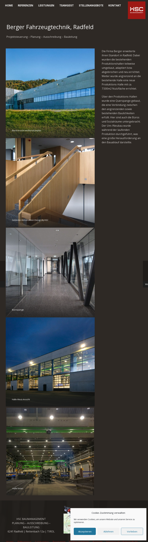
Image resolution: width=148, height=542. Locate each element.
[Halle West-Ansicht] (50, 361)
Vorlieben (132, 531)
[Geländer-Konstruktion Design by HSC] (50, 182)
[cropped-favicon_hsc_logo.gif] (136, 10)
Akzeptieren (84, 531)
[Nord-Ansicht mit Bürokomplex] (50, 92)
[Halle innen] (50, 451)
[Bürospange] (50, 272)
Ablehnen (108, 531)
